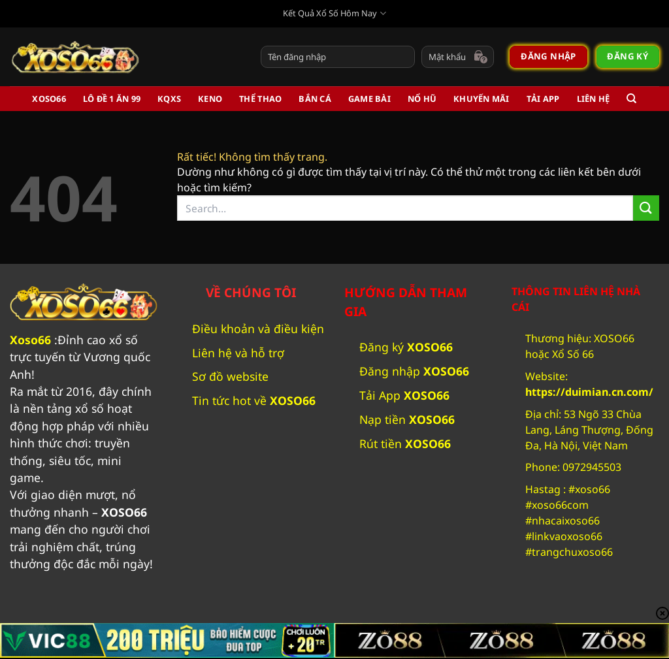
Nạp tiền (407, 419)
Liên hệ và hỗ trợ (238, 353)
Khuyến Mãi (481, 98)
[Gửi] (646, 208)
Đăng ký (406, 347)
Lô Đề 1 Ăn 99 (111, 98)
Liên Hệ (593, 98)
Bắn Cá (315, 98)
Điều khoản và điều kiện (258, 328)
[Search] (631, 98)
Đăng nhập (414, 371)
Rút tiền (405, 443)
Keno (210, 98)
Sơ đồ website (230, 376)
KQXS (169, 98)
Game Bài (369, 98)
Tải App (543, 98)
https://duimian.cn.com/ (589, 392)
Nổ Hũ (422, 98)
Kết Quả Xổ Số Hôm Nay (334, 13)
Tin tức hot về (255, 400)
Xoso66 (30, 339)
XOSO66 (49, 98)
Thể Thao (260, 98)
